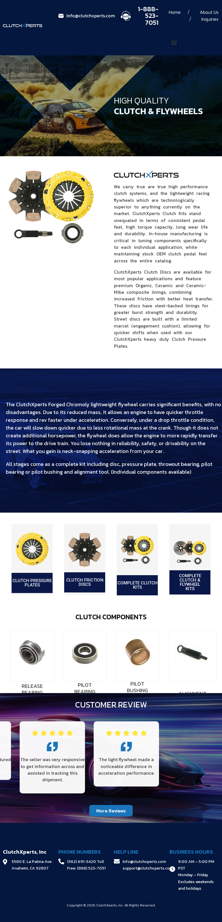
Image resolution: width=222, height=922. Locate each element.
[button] (174, 42)
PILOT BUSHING (137, 687)
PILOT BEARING (84, 688)
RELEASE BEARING (32, 689)
